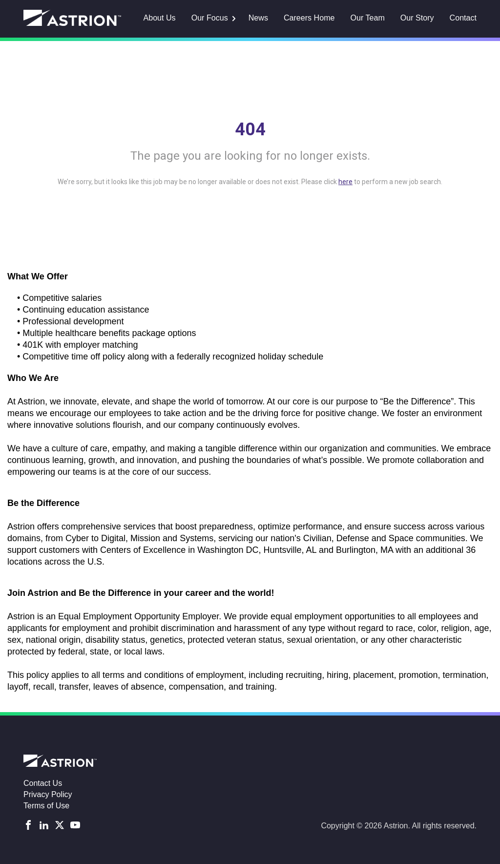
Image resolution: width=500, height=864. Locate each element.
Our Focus (210, 18)
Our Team (368, 18)
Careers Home (309, 18)
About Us (161, 18)
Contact (463, 18)
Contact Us (42, 783)
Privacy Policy (47, 794)
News (259, 18)
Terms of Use (46, 805)
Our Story (417, 18)
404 (250, 129)
